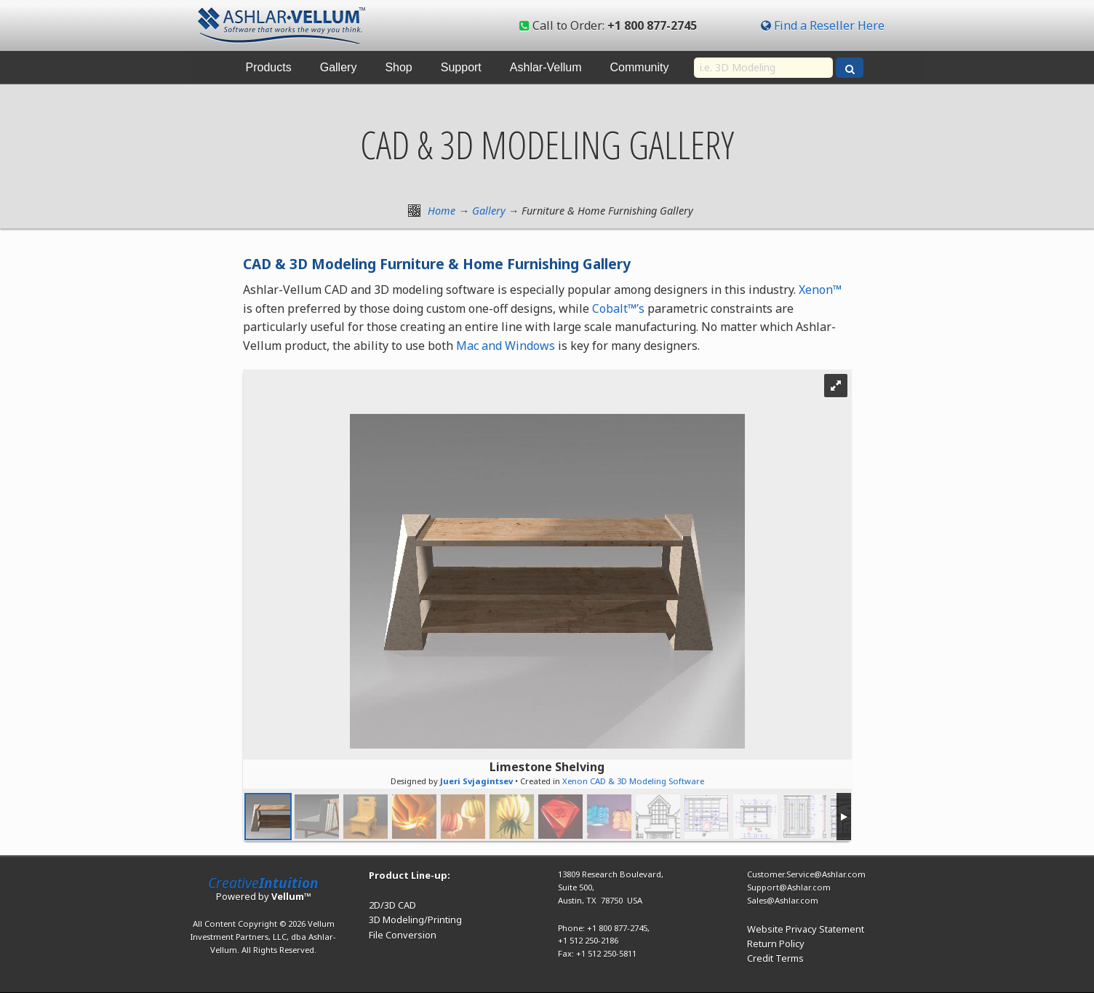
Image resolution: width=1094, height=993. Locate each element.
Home (441, 211)
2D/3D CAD (392, 905)
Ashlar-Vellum (546, 67)
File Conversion (402, 934)
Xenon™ (820, 290)
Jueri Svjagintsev (476, 780)
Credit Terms (775, 958)
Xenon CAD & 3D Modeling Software (633, 780)
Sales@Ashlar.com (782, 900)
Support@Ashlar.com (789, 887)
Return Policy (775, 943)
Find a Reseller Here (829, 25)
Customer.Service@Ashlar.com (806, 874)
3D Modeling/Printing (415, 919)
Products (269, 67)
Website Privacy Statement (805, 929)
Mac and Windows (505, 346)
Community (639, 67)
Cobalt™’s (618, 308)
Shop (398, 67)
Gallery (338, 67)
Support (461, 67)
